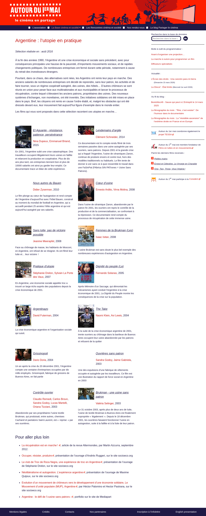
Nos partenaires (98, 512)
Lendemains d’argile (108, 130)
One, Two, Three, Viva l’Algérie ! (169, 169)
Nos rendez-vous (136, 27)
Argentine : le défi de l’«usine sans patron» (46, 496)
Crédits (46, 512)
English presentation (186, 512)
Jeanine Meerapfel (43, 241)
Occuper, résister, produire (37, 455)
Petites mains (161, 159)
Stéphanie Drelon (43, 273)
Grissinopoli (40, 353)
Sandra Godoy (104, 360)
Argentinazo (40, 309)
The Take (102, 309)
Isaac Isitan (102, 237)
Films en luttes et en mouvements (175, 148)
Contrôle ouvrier (43, 392)
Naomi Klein (103, 315)
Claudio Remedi (42, 399)
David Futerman (42, 315)
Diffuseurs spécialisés (161, 64)
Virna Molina (120, 189)
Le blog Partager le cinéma (164, 27)
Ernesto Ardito (104, 189)
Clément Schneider (106, 137)
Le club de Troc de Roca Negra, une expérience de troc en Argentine (61, 462)
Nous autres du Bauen (47, 183)
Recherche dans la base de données (169, 34)
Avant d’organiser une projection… (168, 54)
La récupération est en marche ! (40, 445)
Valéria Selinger (105, 403)
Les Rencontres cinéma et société (103, 27)
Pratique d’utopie (43, 266)
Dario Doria (39, 360)
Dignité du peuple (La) (110, 266)
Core (193, 179)
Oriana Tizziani (41, 406)
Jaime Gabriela (122, 360)
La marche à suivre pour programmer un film (172, 59)
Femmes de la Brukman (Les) (114, 230)
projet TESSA (165, 134)
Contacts (69, 512)
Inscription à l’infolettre (148, 512)
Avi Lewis (116, 315)
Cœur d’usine (104, 183)
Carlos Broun (60, 399)
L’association (39, 27)
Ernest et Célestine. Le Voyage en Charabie (175, 164)
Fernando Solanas (106, 273)
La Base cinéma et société (65, 27)
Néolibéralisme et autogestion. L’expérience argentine (52, 472)
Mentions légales (18, 512)
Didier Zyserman (42, 189)
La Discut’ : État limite (161, 87)
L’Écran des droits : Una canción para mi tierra (173, 79)
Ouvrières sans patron (110, 353)
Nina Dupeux (40, 141)
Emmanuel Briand (59, 141)
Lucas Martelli (59, 403)
